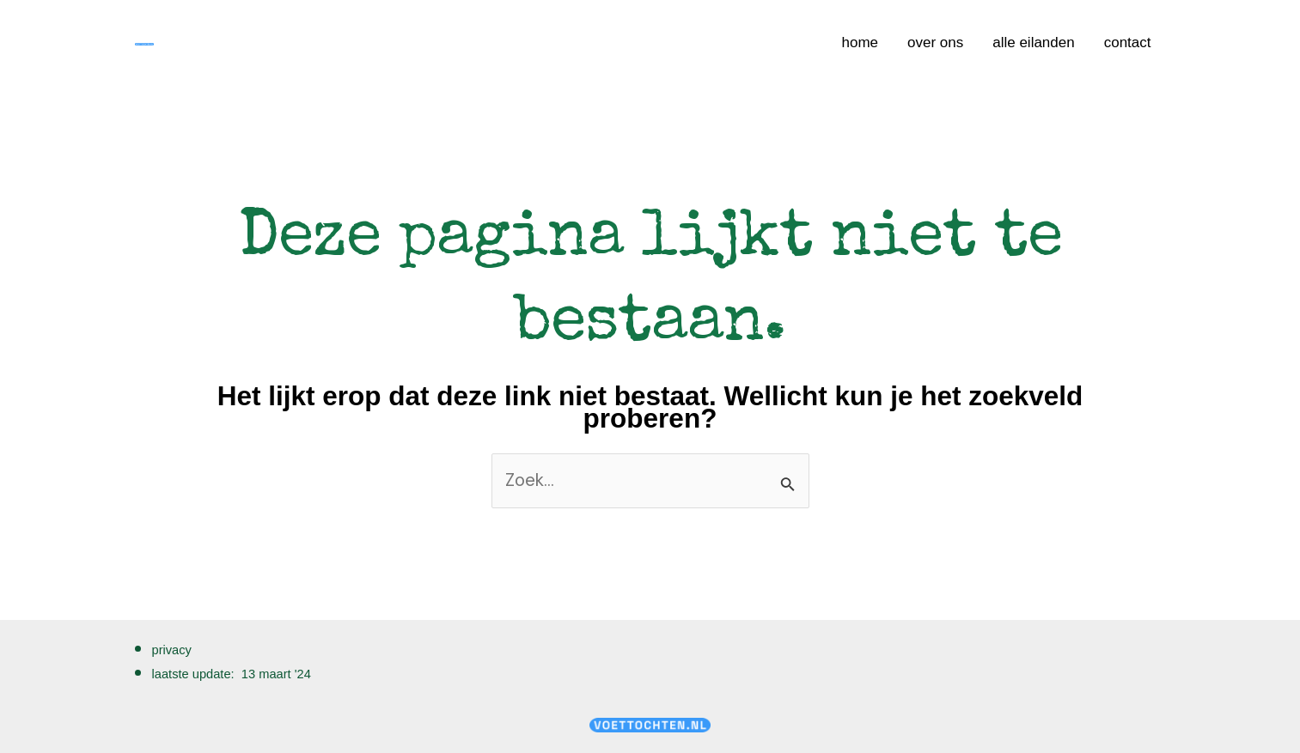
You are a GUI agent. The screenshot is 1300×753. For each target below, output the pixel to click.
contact (1127, 42)
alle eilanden (1033, 42)
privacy (172, 650)
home (859, 42)
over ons (935, 42)
